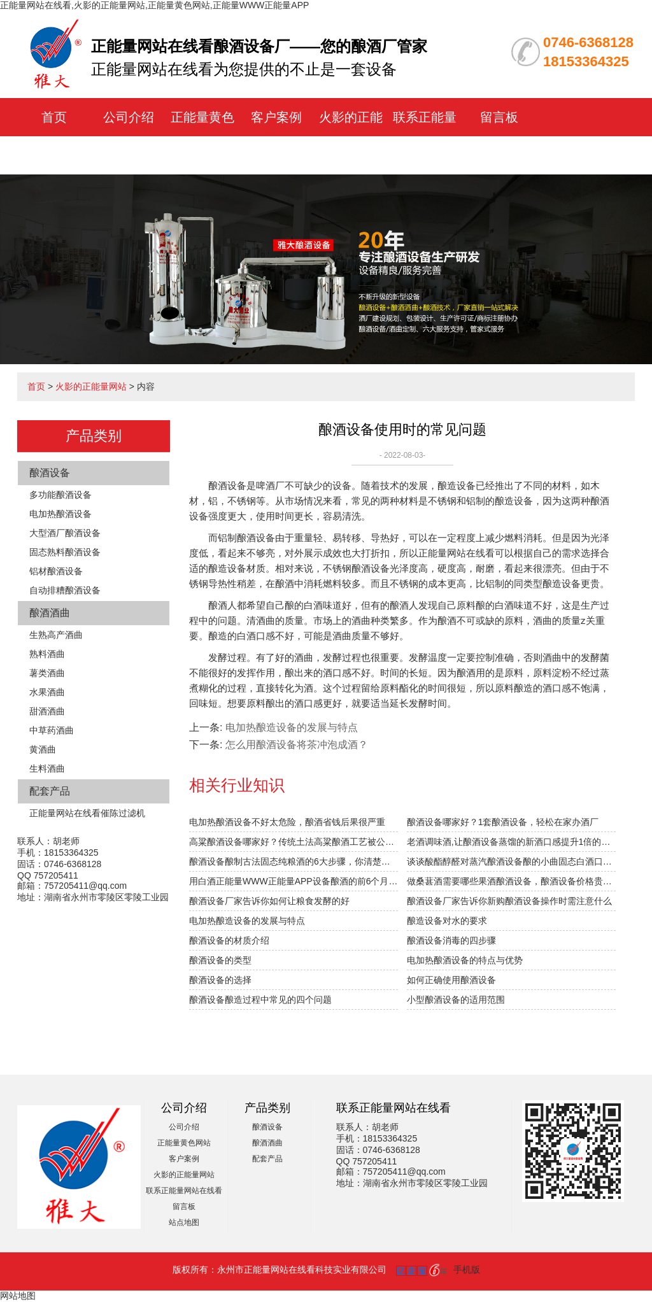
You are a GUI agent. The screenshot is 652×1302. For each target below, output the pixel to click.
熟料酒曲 (47, 654)
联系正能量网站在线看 (184, 1190)
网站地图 (18, 1296)
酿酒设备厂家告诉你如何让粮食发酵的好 (269, 901)
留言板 (499, 117)
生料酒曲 (47, 768)
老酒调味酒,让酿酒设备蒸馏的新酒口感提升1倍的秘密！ (511, 842)
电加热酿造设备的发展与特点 (291, 727)
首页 (54, 117)
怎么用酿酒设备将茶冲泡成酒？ (296, 744)
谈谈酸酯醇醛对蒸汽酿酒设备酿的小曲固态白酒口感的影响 (511, 861)
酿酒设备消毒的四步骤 (451, 940)
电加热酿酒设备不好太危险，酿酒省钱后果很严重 (287, 822)
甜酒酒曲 (47, 711)
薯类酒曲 (47, 673)
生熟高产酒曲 (56, 635)
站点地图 (184, 1222)
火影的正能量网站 (91, 386)
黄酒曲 (42, 749)
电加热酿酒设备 (60, 514)
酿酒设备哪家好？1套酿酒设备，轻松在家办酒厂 (503, 822)
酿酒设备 (49, 472)
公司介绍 (128, 117)
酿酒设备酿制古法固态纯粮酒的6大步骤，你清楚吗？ (293, 861)
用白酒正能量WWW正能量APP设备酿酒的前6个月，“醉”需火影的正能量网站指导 (293, 881)
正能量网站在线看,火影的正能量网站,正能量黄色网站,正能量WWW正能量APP (154, 5)
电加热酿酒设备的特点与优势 (465, 960)
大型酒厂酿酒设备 (65, 533)
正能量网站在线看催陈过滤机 (87, 813)
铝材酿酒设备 (56, 571)
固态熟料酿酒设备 (65, 552)
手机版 (466, 1269)
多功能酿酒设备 (60, 495)
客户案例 (276, 117)
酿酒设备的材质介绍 (229, 940)
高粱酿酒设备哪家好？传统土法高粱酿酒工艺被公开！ (293, 842)
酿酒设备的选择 (220, 980)
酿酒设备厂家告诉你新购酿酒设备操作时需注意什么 (509, 901)
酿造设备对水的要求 (447, 921)
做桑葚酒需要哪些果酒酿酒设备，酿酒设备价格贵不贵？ (511, 881)
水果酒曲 (47, 692)
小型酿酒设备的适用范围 (456, 999)
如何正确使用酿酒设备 (451, 980)
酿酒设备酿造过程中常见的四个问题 (260, 999)
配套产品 (49, 791)
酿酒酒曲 (49, 612)
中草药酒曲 (51, 730)
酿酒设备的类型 (220, 960)
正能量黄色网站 (184, 1142)
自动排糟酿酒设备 (65, 590)
